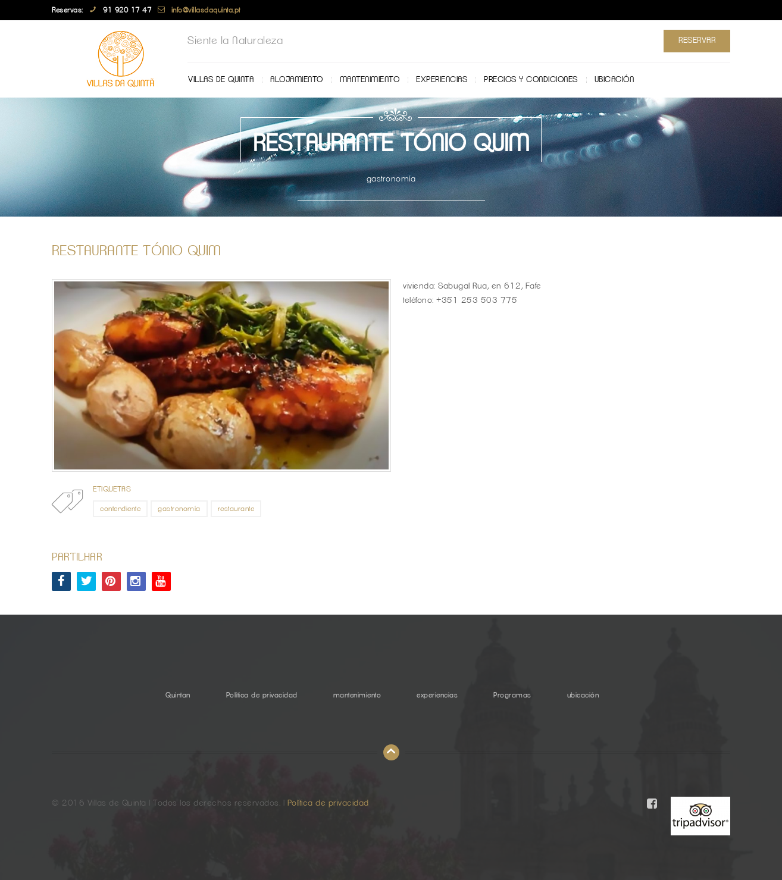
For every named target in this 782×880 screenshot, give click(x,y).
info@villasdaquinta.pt (205, 10)
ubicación (614, 80)
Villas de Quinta (221, 80)
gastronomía (179, 508)
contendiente (120, 508)
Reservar (696, 40)
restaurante (236, 508)
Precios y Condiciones (531, 80)
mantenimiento (370, 80)
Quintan (177, 695)
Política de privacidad (262, 695)
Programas (512, 695)
